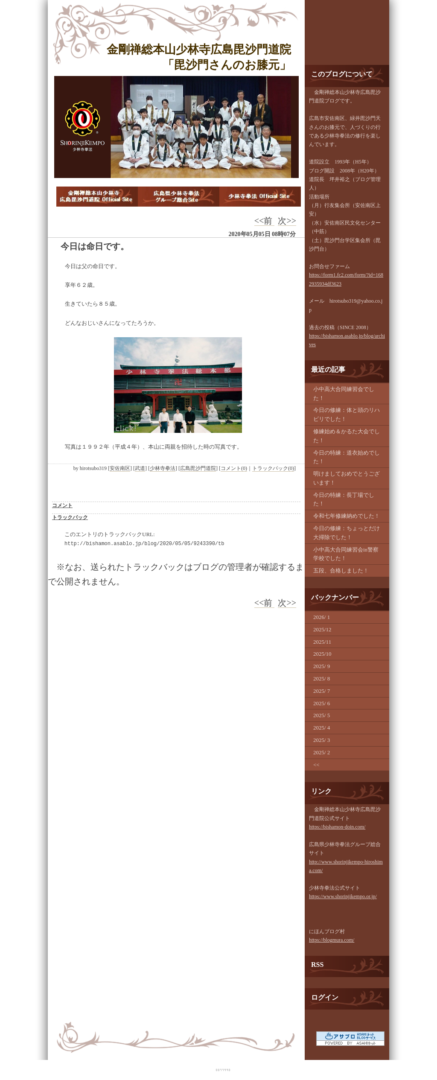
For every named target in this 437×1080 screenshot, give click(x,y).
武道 (140, 468)
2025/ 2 (321, 752)
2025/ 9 (321, 666)
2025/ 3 (321, 740)
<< (316, 765)
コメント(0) (234, 468)
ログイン (324, 997)
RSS (317, 964)
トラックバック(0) (273, 468)
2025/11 (322, 642)
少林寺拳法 (162, 468)
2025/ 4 (321, 727)
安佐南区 (120, 468)
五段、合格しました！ (341, 570)
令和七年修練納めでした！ (346, 516)
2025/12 (322, 629)
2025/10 (322, 654)
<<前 (264, 220)
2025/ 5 (321, 715)
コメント (62, 505)
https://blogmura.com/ (331, 940)
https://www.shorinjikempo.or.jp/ (343, 896)
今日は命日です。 (95, 246)
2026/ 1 (321, 617)
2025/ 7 (321, 691)
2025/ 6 (321, 703)
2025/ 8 (321, 678)
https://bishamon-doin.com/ (337, 827)
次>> (287, 220)
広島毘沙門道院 (198, 468)
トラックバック (70, 517)
